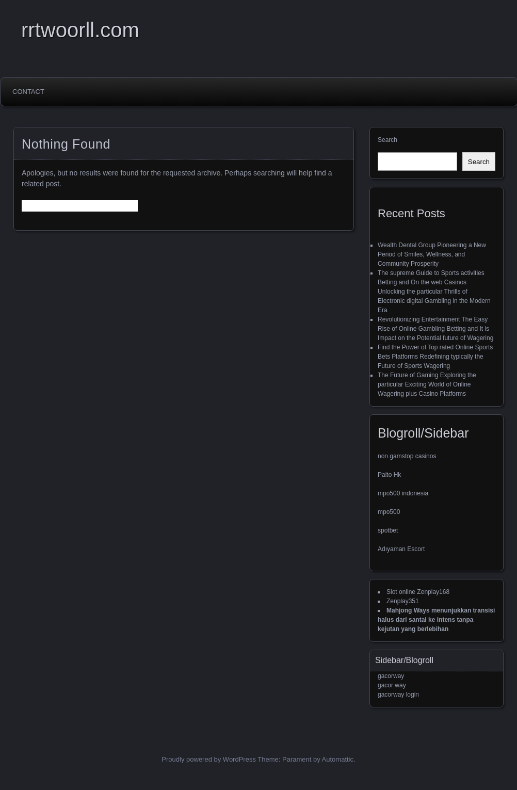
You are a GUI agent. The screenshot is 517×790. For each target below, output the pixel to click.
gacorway (391, 676)
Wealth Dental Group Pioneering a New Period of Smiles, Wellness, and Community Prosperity (432, 254)
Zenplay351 (402, 601)
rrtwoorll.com (80, 30)
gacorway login (398, 694)
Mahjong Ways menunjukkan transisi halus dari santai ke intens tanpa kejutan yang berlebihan (436, 620)
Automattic (337, 759)
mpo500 (389, 511)
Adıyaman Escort (401, 549)
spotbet (388, 530)
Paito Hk (389, 474)
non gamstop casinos (407, 456)
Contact (28, 91)
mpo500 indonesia (403, 493)
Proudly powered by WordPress (208, 759)
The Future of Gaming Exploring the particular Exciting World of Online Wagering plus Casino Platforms (427, 384)
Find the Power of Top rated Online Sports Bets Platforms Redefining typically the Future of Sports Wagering (435, 356)
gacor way (392, 685)
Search (387, 139)
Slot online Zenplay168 (417, 591)
